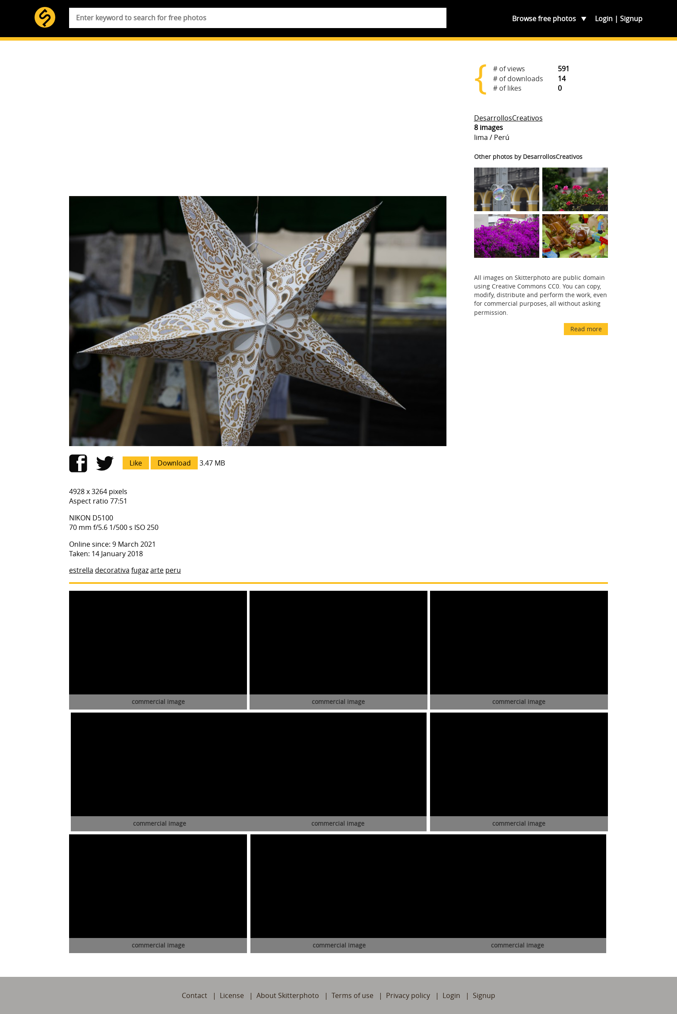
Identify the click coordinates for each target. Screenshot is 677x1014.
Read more (586, 329)
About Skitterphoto (287, 995)
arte (157, 570)
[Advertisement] (257, 121)
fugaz (140, 570)
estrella (81, 570)
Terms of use (352, 995)
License (232, 995)
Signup (631, 18)
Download (174, 463)
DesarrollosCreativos (508, 118)
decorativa (112, 570)
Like (136, 463)
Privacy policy (408, 995)
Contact (194, 995)
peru (173, 570)
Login (604, 18)
